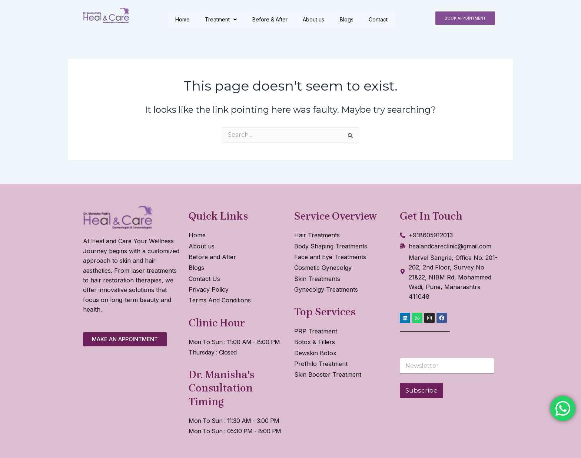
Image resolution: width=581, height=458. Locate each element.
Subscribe (421, 390)
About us (314, 19)
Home (182, 19)
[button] (465, 18)
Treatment (221, 19)
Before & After (270, 19)
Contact (379, 19)
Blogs (347, 19)
